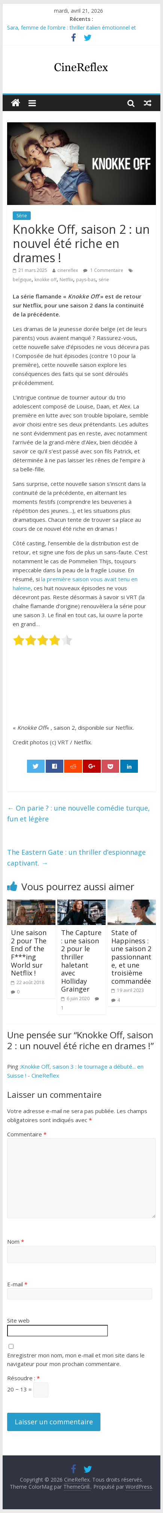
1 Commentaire (103, 270)
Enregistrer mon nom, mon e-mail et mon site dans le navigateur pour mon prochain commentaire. (76, 1359)
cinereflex (67, 270)
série (104, 279)
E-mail (17, 1284)
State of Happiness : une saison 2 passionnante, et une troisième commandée (131, 957)
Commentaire (26, 1134)
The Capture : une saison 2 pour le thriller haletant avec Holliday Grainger (81, 960)
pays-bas (86, 279)
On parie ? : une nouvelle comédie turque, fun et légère (78, 813)
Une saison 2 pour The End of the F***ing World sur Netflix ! (28, 952)
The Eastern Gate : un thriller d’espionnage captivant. (76, 857)
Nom (15, 1241)
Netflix (66, 279)
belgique (22, 279)
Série (21, 215)
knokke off (45, 279)
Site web (18, 1320)
